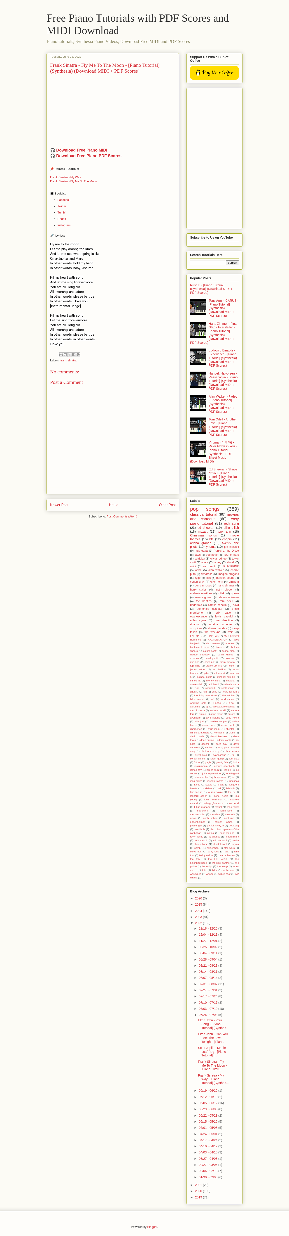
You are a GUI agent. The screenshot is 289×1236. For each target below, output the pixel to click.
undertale (196, 605)
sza (226, 851)
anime (202, 714)
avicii (193, 566)
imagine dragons (228, 574)
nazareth (230, 814)
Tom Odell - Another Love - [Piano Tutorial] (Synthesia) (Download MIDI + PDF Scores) (223, 427)
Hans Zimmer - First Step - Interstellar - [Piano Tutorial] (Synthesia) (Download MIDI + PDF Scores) (213, 333)
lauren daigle (215, 792)
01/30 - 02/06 (208, 1177)
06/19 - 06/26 (208, 1090)
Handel (217, 703)
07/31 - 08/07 (208, 984)
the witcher (228, 695)
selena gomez (204, 597)
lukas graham (202, 807)
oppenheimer (197, 822)
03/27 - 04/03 (208, 1158)
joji (233, 777)
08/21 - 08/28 (208, 965)
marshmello (225, 810)
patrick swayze (215, 825)
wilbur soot (224, 874)
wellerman (228, 870)
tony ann (224, 531)
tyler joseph (197, 699)
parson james (224, 822)
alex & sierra (197, 710)
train (230, 632)
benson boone (225, 577)
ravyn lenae (196, 836)
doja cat (229, 658)
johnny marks (220, 777)
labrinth (230, 788)
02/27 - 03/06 (208, 1165)
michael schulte (226, 677)
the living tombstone (205, 695)
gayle (208, 762)
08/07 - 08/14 (208, 978)
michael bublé (204, 677)
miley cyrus (198, 620)
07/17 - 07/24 (208, 996)
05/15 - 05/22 (208, 1121)
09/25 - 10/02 (208, 947)
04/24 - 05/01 (208, 1134)
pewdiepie (199, 829)
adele (204, 562)
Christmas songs (203, 535)
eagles (208, 747)
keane (208, 784)
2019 (199, 1197)
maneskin (202, 810)
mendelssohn (197, 814)
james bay (196, 770)
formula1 (234, 758)
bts (211, 539)
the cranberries (226, 855)
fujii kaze (195, 665)
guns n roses (203, 585)
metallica (215, 814)
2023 (199, 917)
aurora (231, 714)
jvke (206, 673)
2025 (199, 904)
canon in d (208, 725)
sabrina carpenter (221, 624)
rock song (231, 523)
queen (235, 593)
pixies (210, 833)
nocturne (229, 818)
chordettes (196, 729)
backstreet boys (199, 647)
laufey (217, 562)
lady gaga (201, 550)
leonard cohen (198, 796)
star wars (229, 848)
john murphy (201, 777)
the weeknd (212, 632)
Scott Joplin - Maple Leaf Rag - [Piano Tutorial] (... (212, 1051)
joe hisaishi (231, 546)
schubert (210, 688)
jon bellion (219, 669)
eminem (234, 581)
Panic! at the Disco (226, 550)
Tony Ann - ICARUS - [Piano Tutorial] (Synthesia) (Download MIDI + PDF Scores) (224, 308)
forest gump (217, 758)
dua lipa (194, 662)
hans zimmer (226, 585)
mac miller (233, 807)
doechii (205, 744)
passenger (196, 825)
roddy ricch (200, 840)
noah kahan (210, 818)
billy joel (199, 721)
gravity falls (222, 762)
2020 (199, 1191)
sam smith (209, 566)
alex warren (213, 643)
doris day (221, 744)
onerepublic (196, 684)
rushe (236, 840)
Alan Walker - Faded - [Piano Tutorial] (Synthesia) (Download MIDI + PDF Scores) (223, 404)
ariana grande (200, 543)
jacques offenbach (224, 766)
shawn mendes (217, 628)
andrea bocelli (218, 710)
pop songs (204, 509)
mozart (203, 531)
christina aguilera (200, 732)
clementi (219, 732)
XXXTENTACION (217, 639)
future (197, 762)
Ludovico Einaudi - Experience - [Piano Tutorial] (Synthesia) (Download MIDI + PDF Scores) (223, 358)
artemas (229, 643)
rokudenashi (220, 840)
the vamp (222, 866)
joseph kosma (215, 781)
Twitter (62, 206)
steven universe (229, 597)
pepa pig (234, 825)
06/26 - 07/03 (208, 1015)
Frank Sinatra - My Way (65, 177)
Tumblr (62, 212)
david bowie (197, 736)
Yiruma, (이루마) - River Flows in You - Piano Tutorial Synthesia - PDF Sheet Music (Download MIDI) (213, 452)
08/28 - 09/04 (208, 959)
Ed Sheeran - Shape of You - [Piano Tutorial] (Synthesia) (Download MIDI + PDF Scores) (223, 476)
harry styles (198, 589)
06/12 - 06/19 (208, 1097)
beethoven (212, 554)
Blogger (152, 1227)
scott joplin (227, 688)
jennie (227, 770)
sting (214, 691)
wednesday (227, 699)
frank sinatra (69, 360)
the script (207, 866)
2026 (199, 898)
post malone (227, 833)
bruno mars (231, 554)
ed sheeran (206, 527)
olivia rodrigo (218, 558)
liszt (208, 577)
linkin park (219, 673)
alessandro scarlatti (224, 706)
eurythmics (201, 755)
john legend (232, 773)
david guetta (212, 658)
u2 (212, 699)
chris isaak (214, 729)
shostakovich (220, 844)
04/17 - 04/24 (208, 1140)
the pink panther (221, 862)
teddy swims (206, 855)
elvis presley (232, 751)
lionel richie (221, 796)
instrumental (201, 766)
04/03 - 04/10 (208, 1152)
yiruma (211, 546)
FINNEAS (213, 636)
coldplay (200, 558)
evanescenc (219, 755)
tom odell (226, 601)
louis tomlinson (213, 799)
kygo (198, 577)
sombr (197, 848)
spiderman (213, 848)
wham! (210, 874)
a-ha (231, 703)
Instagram (64, 225)
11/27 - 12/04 (208, 941)
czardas (194, 658)
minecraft (195, 680)
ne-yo (193, 818)
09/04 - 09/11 (208, 953)
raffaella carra (231, 684)
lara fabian (196, 792)
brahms (220, 647)
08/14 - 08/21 (208, 971)
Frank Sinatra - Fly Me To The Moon (73, 181)
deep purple (207, 740)
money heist (213, 680)
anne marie (216, 714)
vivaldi (230, 562)
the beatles (204, 601)
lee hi (231, 792)
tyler (214, 870)
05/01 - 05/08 (208, 1127)
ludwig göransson (213, 803)
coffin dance (225, 654)
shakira (194, 691)
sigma (235, 844)
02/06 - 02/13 (208, 1171)
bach (197, 554)
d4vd (236, 605)
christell (230, 729)
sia (205, 691)
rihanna (195, 624)
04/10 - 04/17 (208, 1146)
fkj (233, 755)
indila (236, 762)
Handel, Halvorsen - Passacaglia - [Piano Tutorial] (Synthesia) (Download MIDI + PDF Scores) (223, 381)
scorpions (196, 628)
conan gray (197, 581)
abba (198, 570)
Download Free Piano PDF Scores (88, 156)
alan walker (216, 570)
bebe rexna (232, 717)
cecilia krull (227, 725)
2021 (199, 1185)
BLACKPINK (231, 566)
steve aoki (196, 851)
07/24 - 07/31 (208, 990)
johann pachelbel (211, 773)
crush (232, 732)
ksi (219, 788)
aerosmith (195, 706)
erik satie (223, 612)
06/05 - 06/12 (208, 1103)
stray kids (213, 851)
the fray (195, 859)
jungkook (234, 781)
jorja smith (196, 781)
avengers (195, 717)
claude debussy (200, 654)
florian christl (197, 758)
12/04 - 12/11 (208, 934)
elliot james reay (209, 751)
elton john (216, 581)
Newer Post (59, 505)
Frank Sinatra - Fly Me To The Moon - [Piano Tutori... (212, 1065)
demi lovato (225, 740)
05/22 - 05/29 (208, 1115)
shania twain (201, 844)
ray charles (214, 836)
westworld (195, 874)
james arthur (197, 669)
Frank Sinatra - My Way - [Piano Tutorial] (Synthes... (213, 1079)
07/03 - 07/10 (208, 1009)
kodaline (207, 788)
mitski (221, 593)
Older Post (167, 505)
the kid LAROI (217, 859)
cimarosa (206, 574)
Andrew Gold (198, 703)
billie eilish (231, 527)
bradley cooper (218, 721)
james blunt (212, 770)
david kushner (218, 736)
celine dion (228, 651)
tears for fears (231, 691)
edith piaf (210, 662)
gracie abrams (214, 665)
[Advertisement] (214, 157)
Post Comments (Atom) (122, 516)
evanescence (198, 616)
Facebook (64, 200)
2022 (199, 923)
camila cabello (217, 605)
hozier (231, 665)
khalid (221, 784)
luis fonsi (234, 803)
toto (204, 870)
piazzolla (215, 829)
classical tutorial (203, 514)
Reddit (62, 219)
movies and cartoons (214, 516)
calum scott (210, 651)
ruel (197, 688)
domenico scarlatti (209, 608)
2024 (199, 911)
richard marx (232, 836)
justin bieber (224, 589)
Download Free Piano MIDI (81, 150)
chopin (227, 539)
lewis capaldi (224, 616)
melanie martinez (201, 593)
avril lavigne (213, 717)
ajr (207, 706)
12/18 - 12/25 (208, 928)
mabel (218, 807)
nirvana (230, 680)
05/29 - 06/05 (208, 1109)
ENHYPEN (196, 636)
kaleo (197, 784)
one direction (224, 620)
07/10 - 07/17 (208, 1002)
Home (114, 505)
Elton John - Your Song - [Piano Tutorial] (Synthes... (213, 1024)
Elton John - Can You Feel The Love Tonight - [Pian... (213, 1038)
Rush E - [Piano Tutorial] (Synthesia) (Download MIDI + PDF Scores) (211, 289)
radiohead (213, 684)
